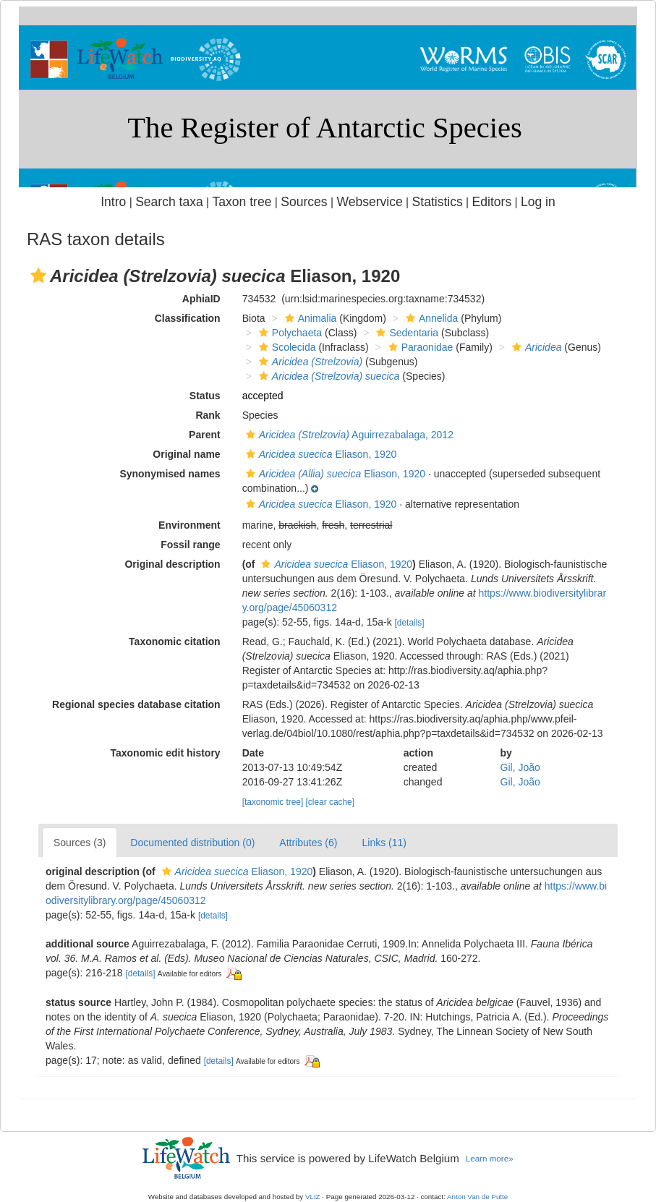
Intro (113, 202)
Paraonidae (419, 347)
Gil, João (520, 767)
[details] (410, 623)
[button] (38, 275)
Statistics (437, 202)
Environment (189, 525)
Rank (207, 415)
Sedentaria (405, 332)
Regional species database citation (136, 704)
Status (205, 395)
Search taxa (169, 202)
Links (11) (384, 842)
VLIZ (312, 1197)
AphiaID (201, 298)
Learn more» (490, 1158)
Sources (304, 202)
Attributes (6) (308, 842)
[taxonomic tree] (273, 802)
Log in (538, 202)
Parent (205, 434)
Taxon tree (242, 202)
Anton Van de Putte (477, 1197)
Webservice (369, 202)
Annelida (430, 318)
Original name (186, 454)
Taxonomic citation (175, 641)
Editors (492, 202)
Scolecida (285, 347)
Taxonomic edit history (165, 753)
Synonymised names (169, 473)
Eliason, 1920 (319, 454)
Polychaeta (288, 332)
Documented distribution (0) (192, 842)
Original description (172, 564)
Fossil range (190, 544)
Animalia (309, 318)
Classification (188, 318)
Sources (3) (80, 842)
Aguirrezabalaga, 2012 (347, 434)
